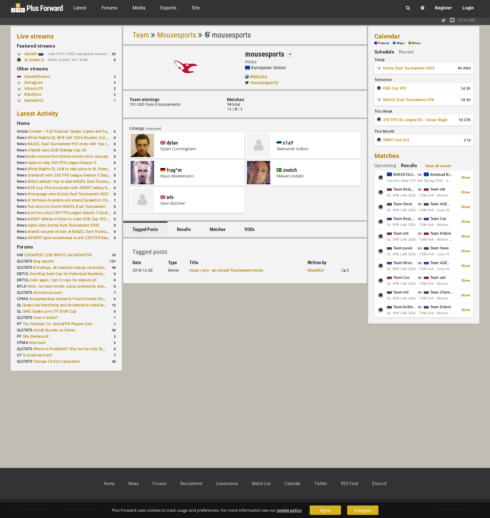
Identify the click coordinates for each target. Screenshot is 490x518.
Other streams (32, 69)
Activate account (47, 292)
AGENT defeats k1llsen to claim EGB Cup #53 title (71, 219)
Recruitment (191, 483)
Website (258, 76)
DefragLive (33, 82)
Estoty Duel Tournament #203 (409, 68)
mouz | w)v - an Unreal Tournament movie (226, 270)
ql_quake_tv (34, 60)
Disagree (362, 510)
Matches (218, 229)
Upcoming (385, 165)
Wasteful (315, 270)
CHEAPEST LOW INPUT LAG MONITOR (58, 255)
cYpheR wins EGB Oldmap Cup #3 (57, 150)
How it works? (45, 317)
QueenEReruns (37, 76)
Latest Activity (37, 113)
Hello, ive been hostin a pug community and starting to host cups (84, 286)
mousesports (264, 82)
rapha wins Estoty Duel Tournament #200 (63, 225)
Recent (406, 52)
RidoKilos (32, 94)
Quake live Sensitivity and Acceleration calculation (65, 305)
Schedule (384, 52)
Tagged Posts (145, 229)
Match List (261, 483)
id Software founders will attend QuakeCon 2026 (70, 200)
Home (23, 123)
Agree (325, 510)
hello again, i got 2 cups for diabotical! (63, 280)
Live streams (35, 36)
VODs (249, 229)
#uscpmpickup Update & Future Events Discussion (73, 299)
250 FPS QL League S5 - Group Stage (415, 120)
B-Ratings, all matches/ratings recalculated (70, 267)
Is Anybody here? (38, 355)
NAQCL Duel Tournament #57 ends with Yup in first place (77, 144)
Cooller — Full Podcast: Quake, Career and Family (71, 131)
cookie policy (289, 510)
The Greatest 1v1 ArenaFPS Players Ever (57, 324)
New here (37, 343)
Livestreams (227, 483)
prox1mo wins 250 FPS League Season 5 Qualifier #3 (73, 213)
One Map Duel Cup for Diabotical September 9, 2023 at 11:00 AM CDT (90, 274)
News (133, 483)
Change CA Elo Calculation (56, 361)
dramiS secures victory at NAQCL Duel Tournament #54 (75, 231)
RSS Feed (349, 483)
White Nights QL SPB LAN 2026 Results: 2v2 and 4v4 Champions (84, 138)
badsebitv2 (33, 100)
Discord (379, 483)
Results (184, 229)
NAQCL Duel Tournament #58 (408, 100)
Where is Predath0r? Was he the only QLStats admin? (79, 349)
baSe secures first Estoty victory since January (68, 156)
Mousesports (176, 35)
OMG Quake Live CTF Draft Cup (49, 311)
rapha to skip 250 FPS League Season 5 (62, 163)
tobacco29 (33, 88)
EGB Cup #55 (395, 88)
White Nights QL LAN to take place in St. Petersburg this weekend (84, 169)
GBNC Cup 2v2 (396, 140)
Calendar (387, 36)
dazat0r (33, 54)
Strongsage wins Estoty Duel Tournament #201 (68, 194)
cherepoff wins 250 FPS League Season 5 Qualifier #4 (74, 175)
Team (140, 35)
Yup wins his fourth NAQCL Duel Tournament (67, 206)
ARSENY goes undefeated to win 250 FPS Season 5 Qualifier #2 (83, 238)
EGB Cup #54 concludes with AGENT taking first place (75, 188)
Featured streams (36, 46)
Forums (25, 247)
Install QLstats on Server (54, 330)
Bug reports (43, 261)
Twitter (320, 483)
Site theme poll (36, 336)
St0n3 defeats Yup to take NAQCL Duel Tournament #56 (76, 181)
